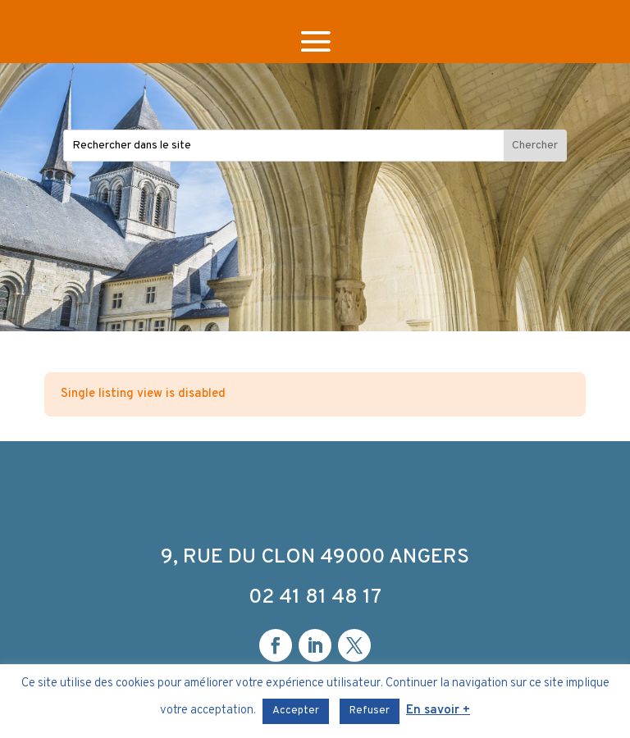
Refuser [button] (369, 711)
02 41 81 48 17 (315, 598)
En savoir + (438, 710)
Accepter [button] (295, 711)
